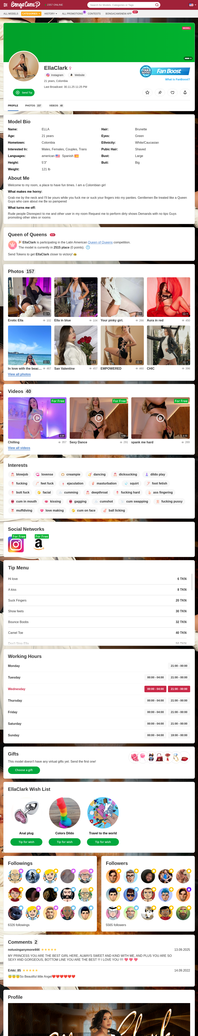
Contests (94, 13)
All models (11, 13)
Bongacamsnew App (120, 13)
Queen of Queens (100, 242)
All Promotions (73, 13)
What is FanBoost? (177, 79)
